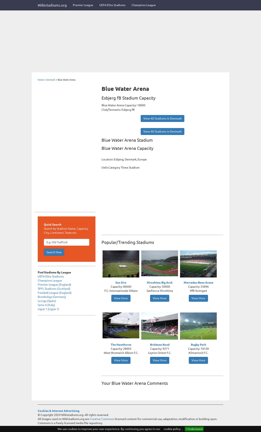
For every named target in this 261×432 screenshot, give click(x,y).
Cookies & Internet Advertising (58, 410)
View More (121, 298)
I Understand (194, 429)
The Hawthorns (121, 344)
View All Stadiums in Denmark (162, 118)
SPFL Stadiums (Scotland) (54, 288)
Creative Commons (102, 419)
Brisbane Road (159, 344)
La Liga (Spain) (47, 301)
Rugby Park (198, 344)
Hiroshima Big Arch (160, 282)
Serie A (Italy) (46, 305)
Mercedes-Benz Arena (198, 282)
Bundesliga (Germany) (52, 296)
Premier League (83, 5)
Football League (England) (55, 292)
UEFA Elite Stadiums (112, 5)
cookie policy (172, 429)
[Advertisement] (130, 41)
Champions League (144, 5)
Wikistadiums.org (52, 5)
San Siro (120, 282)
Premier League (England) (54, 284)
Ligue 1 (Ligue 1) (48, 309)
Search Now (54, 252)
